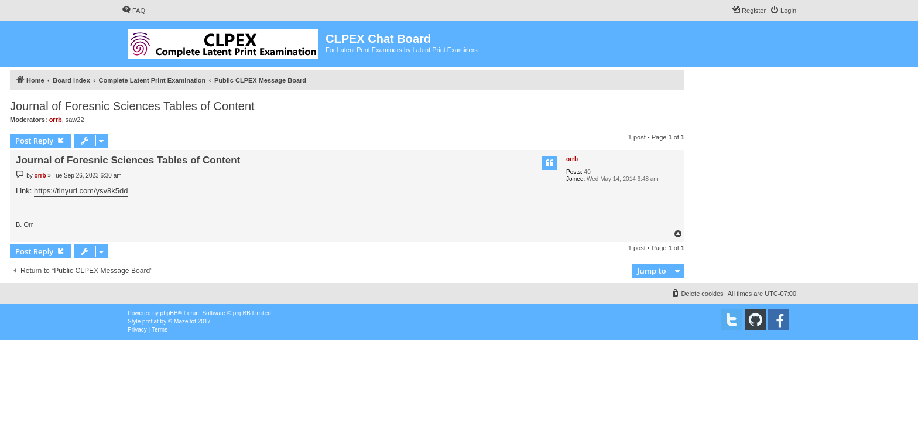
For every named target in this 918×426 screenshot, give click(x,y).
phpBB (169, 313)
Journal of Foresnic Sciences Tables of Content (132, 106)
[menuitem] (133, 11)
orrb (55, 119)
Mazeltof (185, 321)
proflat (150, 321)
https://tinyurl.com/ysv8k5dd (81, 190)
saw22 (75, 119)
